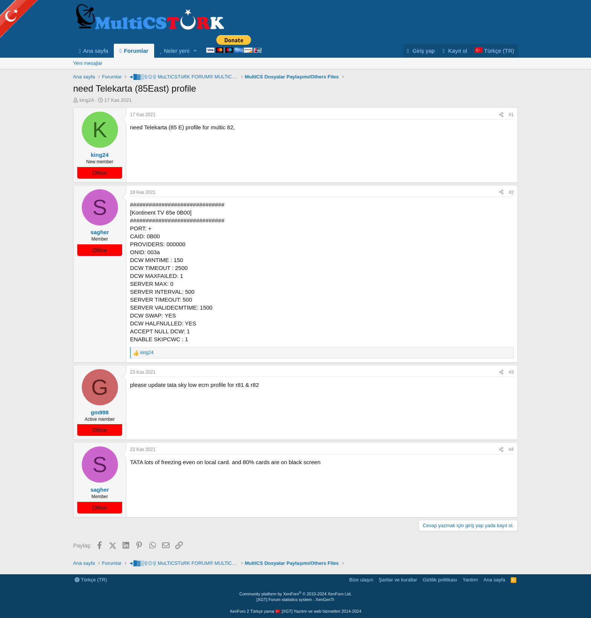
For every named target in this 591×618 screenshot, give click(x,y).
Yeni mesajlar (88, 63)
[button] (195, 51)
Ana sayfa (95, 51)
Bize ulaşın (361, 580)
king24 (87, 100)
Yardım (470, 580)
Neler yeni (177, 51)
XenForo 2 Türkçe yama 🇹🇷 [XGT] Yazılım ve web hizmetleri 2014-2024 (295, 611)
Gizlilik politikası (440, 580)
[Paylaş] (501, 114)
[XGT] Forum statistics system (296, 599)
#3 (511, 372)
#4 (511, 449)
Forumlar (136, 51)
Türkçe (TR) (91, 580)
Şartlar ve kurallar (398, 580)
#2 (511, 192)
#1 (511, 114)
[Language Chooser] (494, 51)
